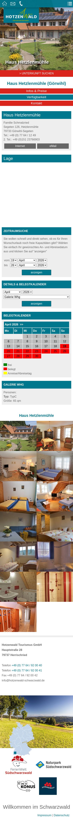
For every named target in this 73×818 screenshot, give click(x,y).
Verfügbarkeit (36, 97)
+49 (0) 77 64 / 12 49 (23, 135)
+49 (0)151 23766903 (26, 139)
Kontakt (36, 103)
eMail (53, 145)
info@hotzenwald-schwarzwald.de (23, 680)
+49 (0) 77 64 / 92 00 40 (27, 665)
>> (21, 324)
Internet (20, 145)
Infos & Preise (36, 91)
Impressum (44, 815)
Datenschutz (61, 815)
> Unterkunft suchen (36, 73)
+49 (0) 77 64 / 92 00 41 (27, 670)
